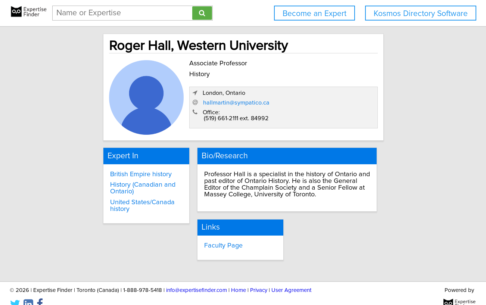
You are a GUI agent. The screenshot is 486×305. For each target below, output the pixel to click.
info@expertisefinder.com (196, 278)
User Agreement (291, 278)
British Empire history (111, 169)
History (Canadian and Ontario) (113, 184)
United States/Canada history (123, 198)
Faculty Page (208, 234)
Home (238, 278)
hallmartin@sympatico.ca (337, 105)
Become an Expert (314, 14)
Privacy (258, 278)
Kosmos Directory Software (421, 14)
